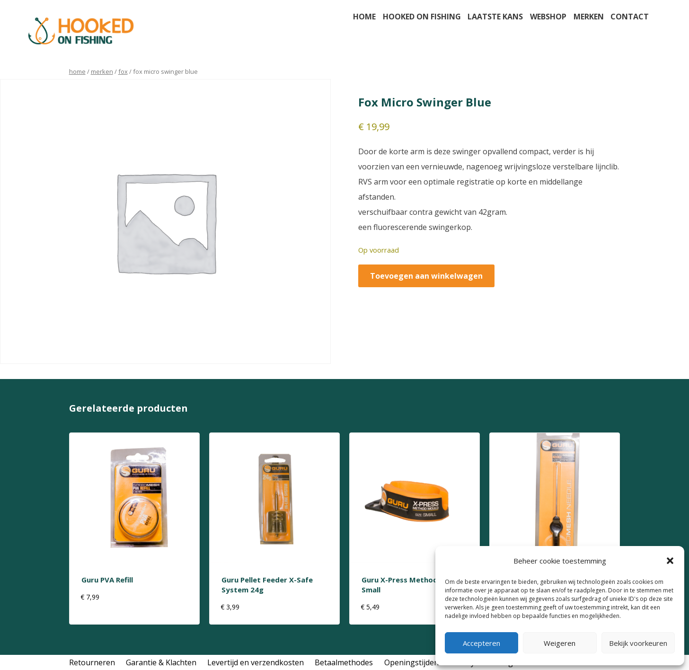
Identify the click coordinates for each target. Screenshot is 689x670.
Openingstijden (411, 662)
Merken (589, 16)
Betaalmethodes (344, 662)
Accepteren (481, 643)
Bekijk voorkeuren (638, 643)
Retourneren (92, 662)
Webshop (548, 16)
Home (364, 16)
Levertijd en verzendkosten (255, 662)
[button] (670, 560)
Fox (123, 71)
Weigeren (559, 643)
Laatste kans (495, 16)
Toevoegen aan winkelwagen (426, 276)
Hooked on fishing (422, 16)
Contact (629, 16)
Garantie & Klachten (161, 662)
